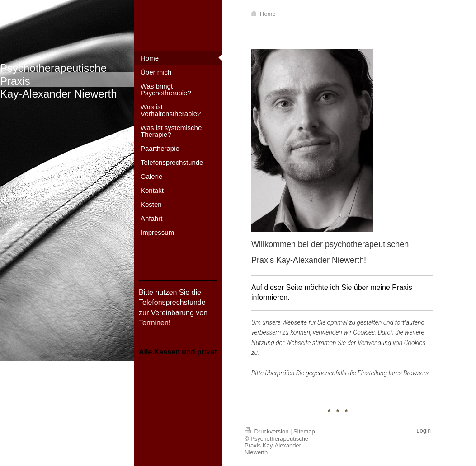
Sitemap (304, 431)
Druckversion (267, 431)
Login (423, 430)
